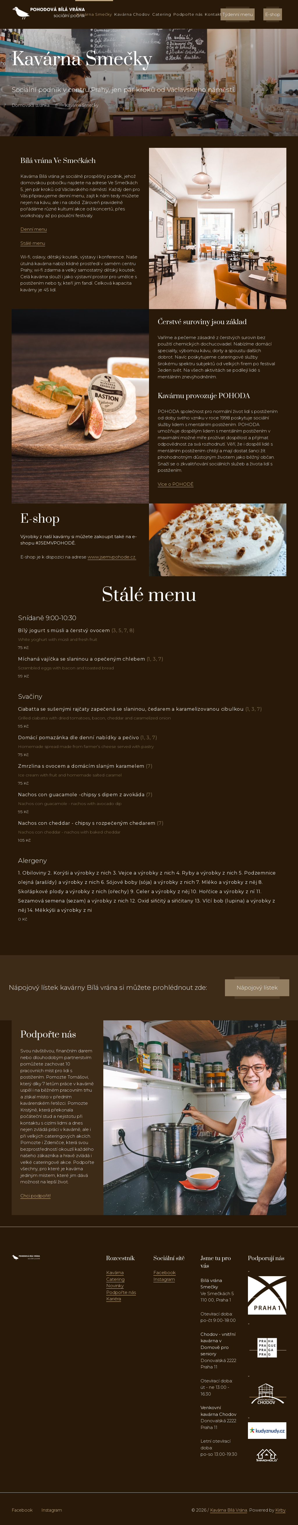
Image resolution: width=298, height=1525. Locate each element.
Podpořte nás (188, 14)
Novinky (115, 1285)
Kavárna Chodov (132, 14)
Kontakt (213, 14)
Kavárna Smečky (94, 14)
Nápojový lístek (257, 987)
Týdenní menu (237, 14)
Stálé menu (32, 243)
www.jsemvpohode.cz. (112, 557)
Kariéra (113, 1298)
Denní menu (33, 229)
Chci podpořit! (35, 1195)
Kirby (280, 1510)
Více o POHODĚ (176, 484)
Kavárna (115, 1272)
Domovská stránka (30, 105)
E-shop (272, 14)
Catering (161, 14)
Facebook (164, 1272)
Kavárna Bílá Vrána (228, 1510)
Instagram (164, 1279)
